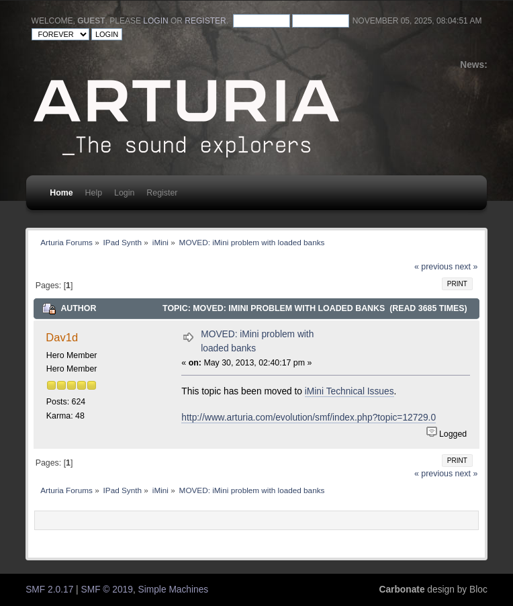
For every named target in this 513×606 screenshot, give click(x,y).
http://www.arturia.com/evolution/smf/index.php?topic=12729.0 (308, 418)
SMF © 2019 (107, 590)
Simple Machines (173, 590)
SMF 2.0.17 (49, 590)
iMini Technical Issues (349, 391)
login (155, 21)
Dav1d (62, 337)
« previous (433, 266)
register (205, 21)
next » (466, 266)
